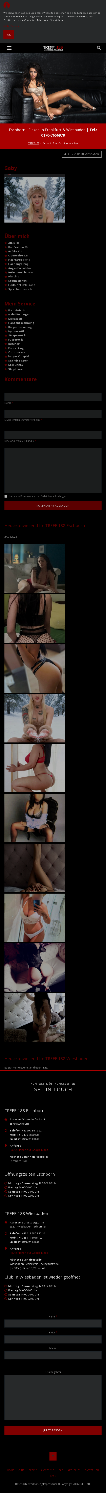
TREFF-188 (33, 143)
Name (10, 403)
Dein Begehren (53, 1372)
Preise (33, 1470)
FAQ (61, 1470)
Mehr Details (11, 26)
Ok (9, 34)
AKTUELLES (74, 1470)
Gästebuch (92, 1470)
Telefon (53, 1348)
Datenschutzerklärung (29, 1484)
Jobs (53, 1475)
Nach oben (53, 1456)
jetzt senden (53, 1430)
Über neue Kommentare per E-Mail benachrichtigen (37, 496)
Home (10, 1470)
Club (21, 1470)
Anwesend (48, 1470)
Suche (99, 48)
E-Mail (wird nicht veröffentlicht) (23, 419)
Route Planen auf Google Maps (29, 1150)
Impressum (50, 1484)
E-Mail (54, 1332)
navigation (9, 48)
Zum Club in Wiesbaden (83, 154)
